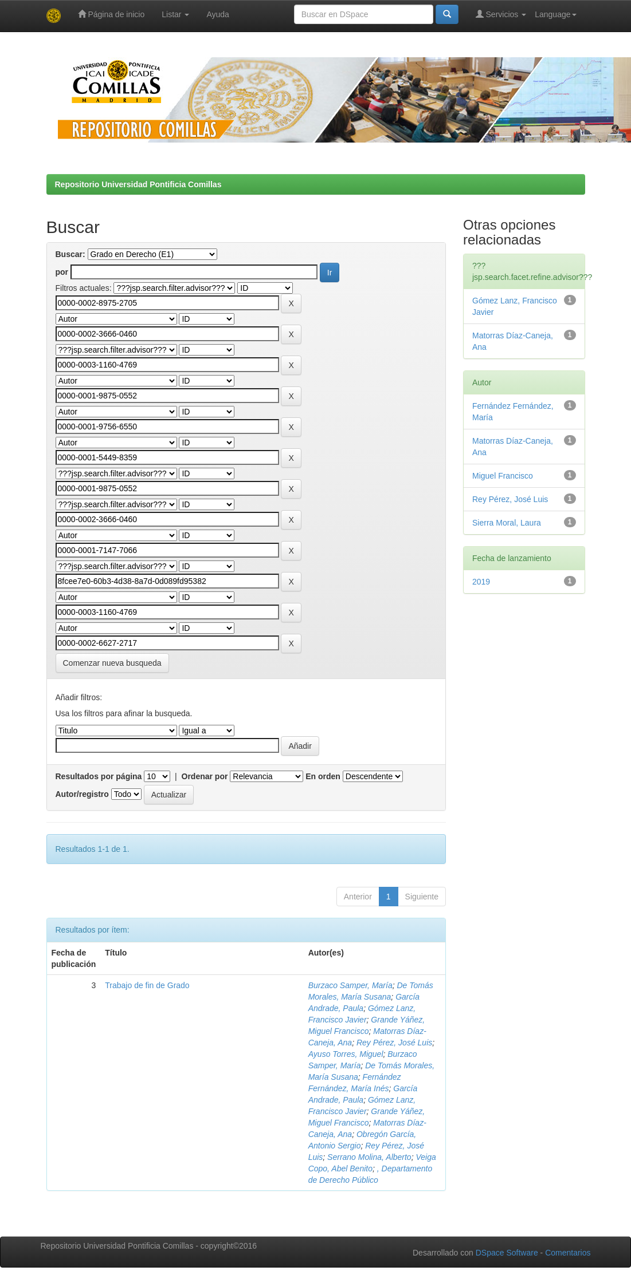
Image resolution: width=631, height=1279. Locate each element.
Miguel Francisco (502, 475)
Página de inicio (111, 14)
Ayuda (217, 14)
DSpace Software (507, 1252)
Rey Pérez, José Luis (394, 1042)
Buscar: (70, 254)
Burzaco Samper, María (350, 985)
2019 (481, 581)
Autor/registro (82, 794)
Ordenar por (205, 776)
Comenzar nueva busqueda (112, 663)
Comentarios (567, 1252)
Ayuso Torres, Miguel (345, 1054)
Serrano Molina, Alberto (369, 1157)
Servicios (501, 14)
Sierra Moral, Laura (506, 522)
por (62, 272)
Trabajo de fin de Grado (147, 985)
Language (555, 14)
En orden (322, 776)
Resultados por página (99, 776)
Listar (175, 14)
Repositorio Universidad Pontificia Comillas (138, 184)
